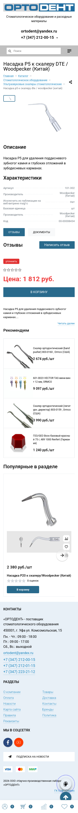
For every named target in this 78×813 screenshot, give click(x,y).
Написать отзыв (57, 245)
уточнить (11, 261)
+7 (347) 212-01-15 (19, 665)
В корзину (23, 589)
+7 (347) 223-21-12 (19, 671)
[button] (62, 555)
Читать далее (66, 323)
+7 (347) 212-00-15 (37, 37)
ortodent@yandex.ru (39, 31)
